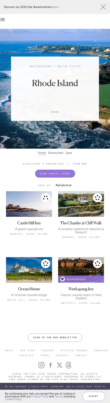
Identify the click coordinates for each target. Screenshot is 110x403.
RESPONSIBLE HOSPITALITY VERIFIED (78, 280)
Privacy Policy (39, 396)
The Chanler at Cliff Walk (81, 223)
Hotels (42, 152)
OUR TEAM (27, 350)
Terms (58, 396)
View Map (80, 163)
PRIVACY (62, 355)
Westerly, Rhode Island (81, 303)
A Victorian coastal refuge (29, 295)
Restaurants (56, 152)
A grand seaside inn (29, 229)
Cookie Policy (13, 399)
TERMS (44, 355)
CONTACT (81, 355)
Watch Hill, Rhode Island (28, 299)
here (56, 7)
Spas (69, 152)
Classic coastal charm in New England (81, 297)
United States (69, 66)
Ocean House (29, 289)
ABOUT (9, 350)
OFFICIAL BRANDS (74, 350)
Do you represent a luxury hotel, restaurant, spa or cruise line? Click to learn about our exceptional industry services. (55, 388)
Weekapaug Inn (81, 289)
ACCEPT (94, 396)
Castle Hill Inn (29, 223)
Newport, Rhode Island (29, 233)
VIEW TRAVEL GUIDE (55, 173)
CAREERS (47, 350)
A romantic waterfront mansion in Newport (81, 231)
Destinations (40, 66)
